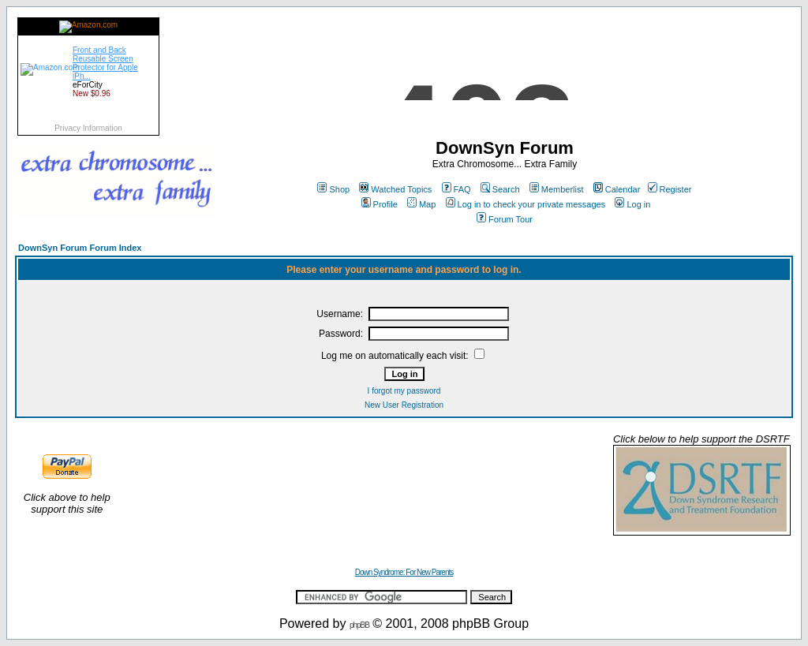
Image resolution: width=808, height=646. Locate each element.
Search (500, 189)
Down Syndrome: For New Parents (404, 572)
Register (670, 189)
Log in (632, 204)
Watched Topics (395, 189)
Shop (333, 189)
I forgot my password (404, 390)
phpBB (359, 625)
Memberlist (556, 189)
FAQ (456, 189)
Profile (379, 204)
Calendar (617, 189)
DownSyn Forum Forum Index (79, 247)
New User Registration (404, 405)
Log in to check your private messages (526, 204)
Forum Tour (505, 219)
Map (421, 204)
